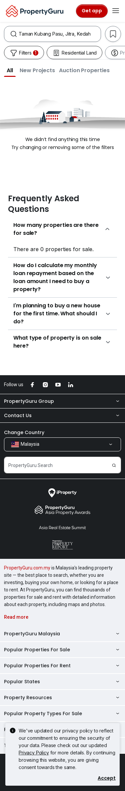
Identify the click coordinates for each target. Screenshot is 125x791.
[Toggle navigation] (115, 11)
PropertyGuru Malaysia (62, 633)
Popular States (62, 681)
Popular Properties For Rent (62, 665)
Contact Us (62, 415)
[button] (10, 70)
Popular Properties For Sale (62, 649)
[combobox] (60, 34)
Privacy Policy (34, 752)
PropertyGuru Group (62, 401)
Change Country (24, 432)
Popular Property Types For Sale (62, 713)
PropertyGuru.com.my (27, 567)
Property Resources (62, 697)
